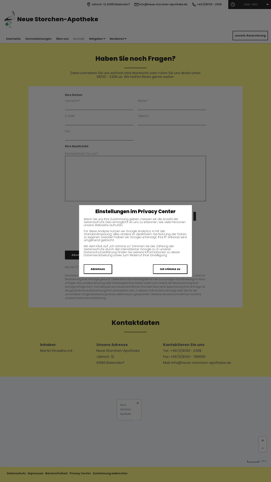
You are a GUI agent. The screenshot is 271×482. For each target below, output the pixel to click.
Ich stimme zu (170, 269)
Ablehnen (98, 269)
